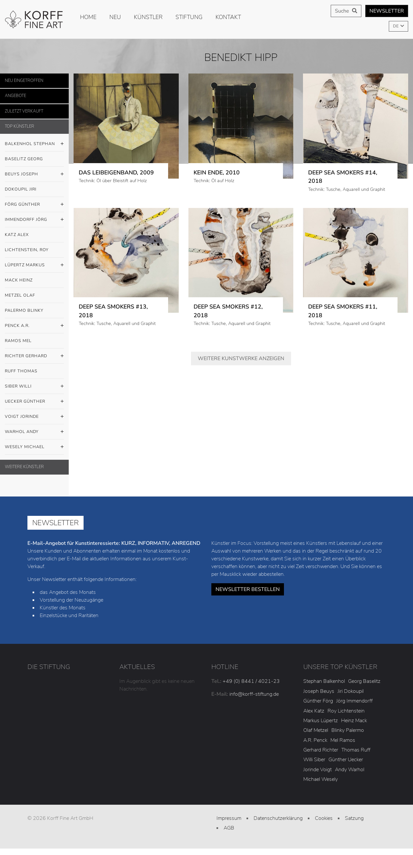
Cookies (324, 818)
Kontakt (228, 17)
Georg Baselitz (364, 681)
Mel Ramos (342, 740)
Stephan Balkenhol (324, 681)
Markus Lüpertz (320, 720)
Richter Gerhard (34, 356)
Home (88, 17)
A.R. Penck (315, 740)
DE (396, 26)
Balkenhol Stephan (34, 144)
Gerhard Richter (320, 749)
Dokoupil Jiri (20, 189)
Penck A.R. (34, 325)
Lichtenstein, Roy (27, 250)
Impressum (229, 818)
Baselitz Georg (24, 159)
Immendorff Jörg (34, 219)
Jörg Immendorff (354, 700)
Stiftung (189, 17)
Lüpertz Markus (34, 265)
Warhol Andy (34, 432)
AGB (229, 827)
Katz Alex (17, 235)
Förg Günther (34, 204)
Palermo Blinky (24, 310)
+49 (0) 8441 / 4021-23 (251, 681)
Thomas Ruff (355, 749)
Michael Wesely (320, 779)
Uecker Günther (34, 401)
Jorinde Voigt (317, 769)
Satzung (354, 818)
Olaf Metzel (315, 730)
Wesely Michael (34, 447)
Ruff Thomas (21, 371)
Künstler (148, 17)
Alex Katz (313, 710)
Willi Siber (314, 759)
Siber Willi (34, 386)
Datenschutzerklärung (278, 818)
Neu (115, 17)
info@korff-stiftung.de (254, 694)
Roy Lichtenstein (346, 710)
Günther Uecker (345, 759)
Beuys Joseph (34, 174)
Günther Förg (318, 700)
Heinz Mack (354, 720)
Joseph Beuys (318, 691)
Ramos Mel (18, 341)
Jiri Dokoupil (350, 691)
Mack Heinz (19, 280)
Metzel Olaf (20, 295)
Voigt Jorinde (34, 416)
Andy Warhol (349, 769)
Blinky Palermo (347, 730)
